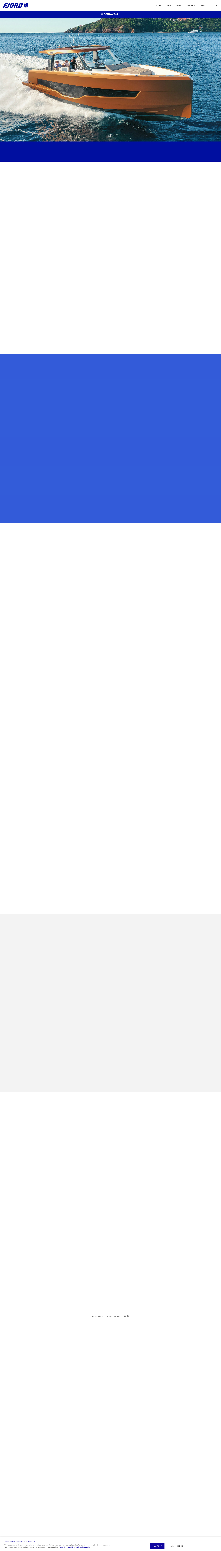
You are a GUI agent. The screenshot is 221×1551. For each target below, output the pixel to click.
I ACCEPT (157, 1546)
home (158, 5)
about (204, 5)
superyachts (191, 5)
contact (215, 5)
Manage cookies (176, 1546)
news (178, 5)
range (168, 5)
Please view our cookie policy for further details (74, 1547)
